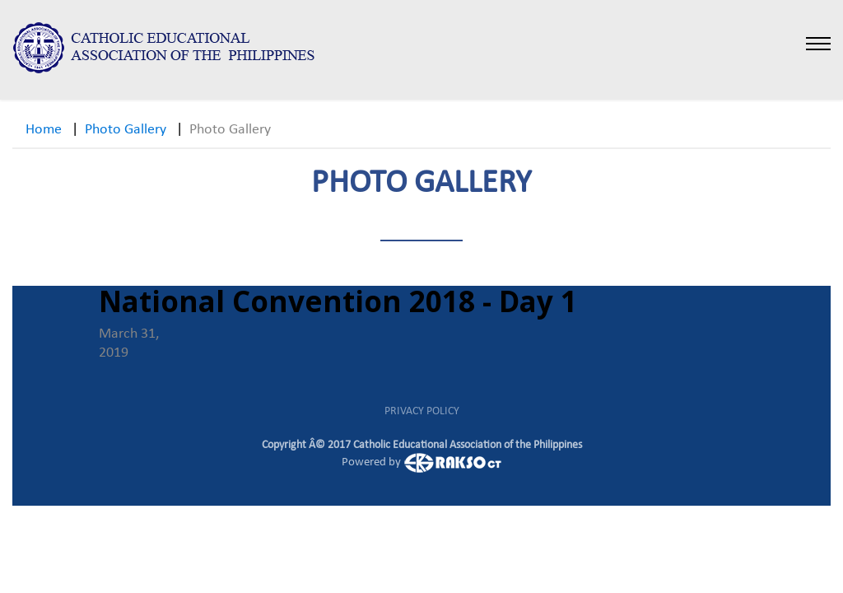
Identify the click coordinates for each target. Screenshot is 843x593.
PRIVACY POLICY (421, 411)
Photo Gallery (125, 130)
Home (44, 130)
